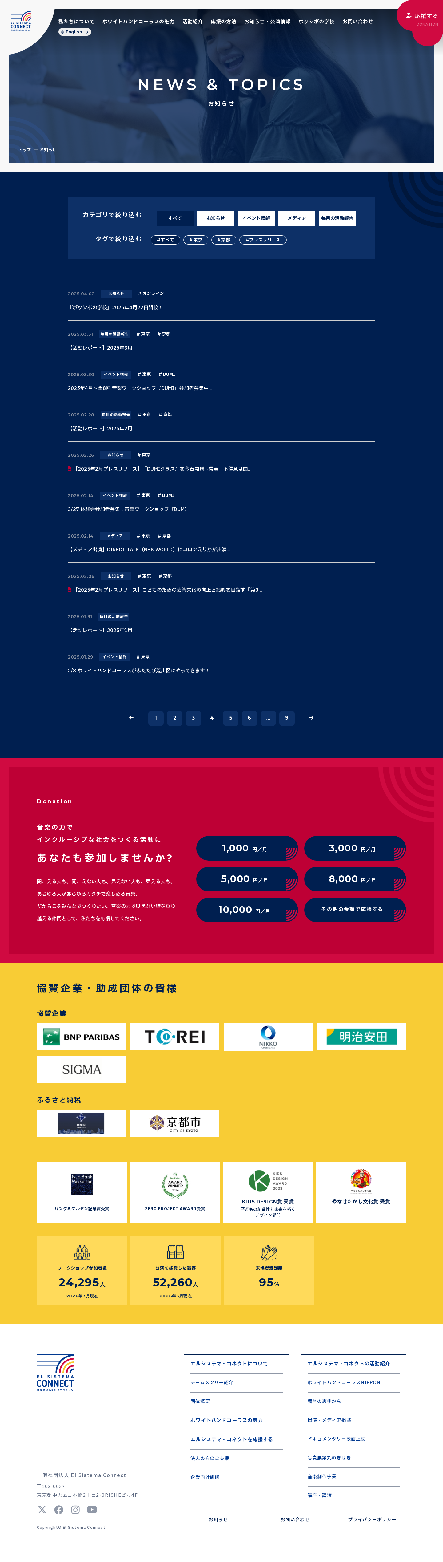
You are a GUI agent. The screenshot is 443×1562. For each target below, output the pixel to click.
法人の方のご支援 (209, 1458)
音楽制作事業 (322, 1476)
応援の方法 (224, 22)
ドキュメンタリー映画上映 (337, 1439)
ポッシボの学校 (316, 22)
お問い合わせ (357, 22)
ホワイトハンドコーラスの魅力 (138, 22)
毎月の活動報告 (337, 218)
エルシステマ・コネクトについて (229, 1364)
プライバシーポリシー (372, 1519)
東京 (197, 240)
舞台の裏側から (324, 1401)
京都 (225, 240)
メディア (297, 218)
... (268, 718)
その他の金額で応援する (352, 909)
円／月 (244, 848)
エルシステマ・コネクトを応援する (231, 1439)
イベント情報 (256, 218)
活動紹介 (192, 22)
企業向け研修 (205, 1477)
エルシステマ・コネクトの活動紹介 (349, 1364)
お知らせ (215, 218)
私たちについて (76, 22)
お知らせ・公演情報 (267, 22)
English (74, 32)
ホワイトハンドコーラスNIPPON (344, 1382)
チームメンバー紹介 (211, 1382)
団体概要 (200, 1401)
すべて (175, 218)
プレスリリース (265, 240)
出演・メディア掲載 (329, 1420)
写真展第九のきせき (329, 1458)
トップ (24, 150)
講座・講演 (320, 1495)
